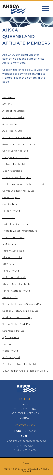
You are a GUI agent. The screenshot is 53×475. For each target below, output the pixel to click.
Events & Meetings (25, 409)
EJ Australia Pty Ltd (13, 164)
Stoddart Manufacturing (17, 317)
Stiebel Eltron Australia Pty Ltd (20, 310)
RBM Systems (10, 264)
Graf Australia (10, 204)
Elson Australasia (12, 170)
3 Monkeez (8, 97)
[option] (26, 24)
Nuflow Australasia (13, 250)
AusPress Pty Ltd (12, 130)
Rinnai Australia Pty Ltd (16, 290)
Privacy (25, 463)
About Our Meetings (25, 413)
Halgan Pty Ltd (11, 210)
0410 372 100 (30, 431)
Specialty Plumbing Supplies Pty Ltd (23, 304)
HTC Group (8, 217)
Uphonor (7, 344)
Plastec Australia (12, 257)
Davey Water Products (15, 157)
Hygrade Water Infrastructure (19, 230)
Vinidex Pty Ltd (11, 357)
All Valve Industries (13, 117)
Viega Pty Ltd (10, 350)
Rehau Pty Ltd (10, 270)
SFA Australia (10, 297)
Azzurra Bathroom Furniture (19, 144)
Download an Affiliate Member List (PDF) (26, 370)
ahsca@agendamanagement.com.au (29, 440)
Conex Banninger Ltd (15, 150)
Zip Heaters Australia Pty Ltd (19, 364)
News (25, 404)
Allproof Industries (13, 110)
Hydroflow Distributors (15, 224)
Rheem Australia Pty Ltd (16, 284)
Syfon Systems (10, 337)
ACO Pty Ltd (9, 104)
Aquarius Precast (12, 124)
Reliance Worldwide (14, 277)
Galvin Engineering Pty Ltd (18, 190)
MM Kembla (9, 244)
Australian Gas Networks (16, 137)
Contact (25, 417)
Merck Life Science (13, 237)
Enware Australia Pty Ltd (16, 177)
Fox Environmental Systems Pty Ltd (23, 184)
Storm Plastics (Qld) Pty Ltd (18, 324)
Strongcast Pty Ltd (13, 330)
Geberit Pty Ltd (11, 197)
